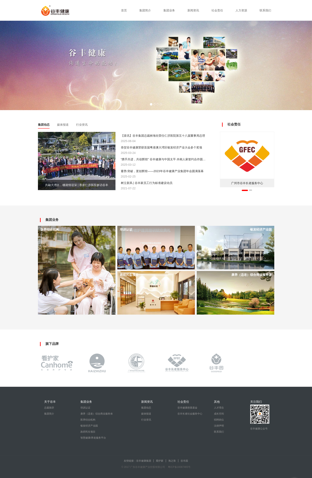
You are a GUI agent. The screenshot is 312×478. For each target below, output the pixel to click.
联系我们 (265, 10)
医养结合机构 (87, 419)
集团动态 (44, 124)
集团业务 (169, 10)
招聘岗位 (219, 419)
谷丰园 (184, 460)
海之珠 (172, 460)
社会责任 (217, 10)
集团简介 (145, 10)
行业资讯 (82, 124)
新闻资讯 (193, 10)
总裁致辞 (49, 407)
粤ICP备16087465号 (179, 467)
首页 (124, 10)
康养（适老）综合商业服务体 (96, 413)
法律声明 (219, 425)
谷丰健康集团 (143, 460)
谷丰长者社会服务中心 (189, 413)
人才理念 (219, 407)
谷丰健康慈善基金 (187, 407)
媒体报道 (63, 124)
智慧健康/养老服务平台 (93, 437)
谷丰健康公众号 (259, 428)
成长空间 (219, 413)
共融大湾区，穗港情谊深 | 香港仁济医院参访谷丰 (76, 185)
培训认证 (85, 407)
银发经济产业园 (89, 425)
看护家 (159, 460)
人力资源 (241, 10)
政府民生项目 (87, 431)
